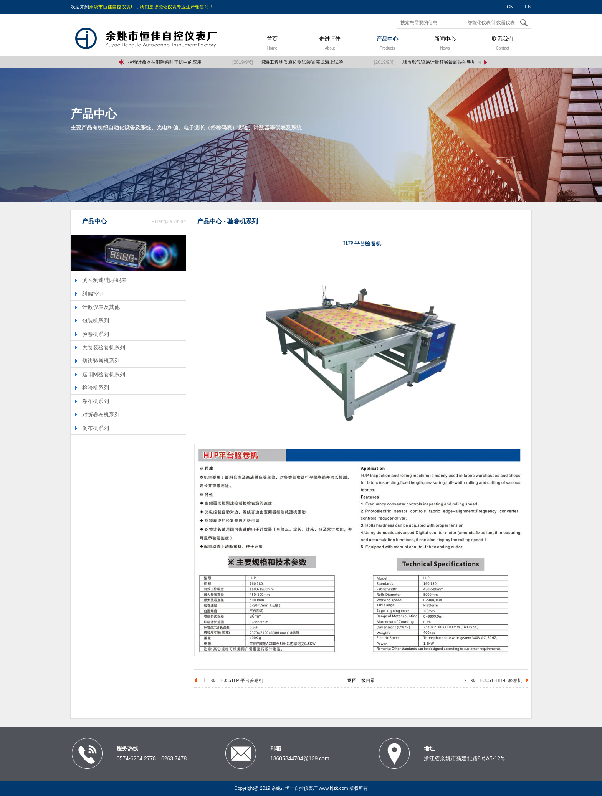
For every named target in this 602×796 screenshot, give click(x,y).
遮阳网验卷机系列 (103, 374)
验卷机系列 (95, 334)
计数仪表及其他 (101, 307)
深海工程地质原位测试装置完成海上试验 (302, 62)
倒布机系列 (95, 428)
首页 (272, 44)
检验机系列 (95, 388)
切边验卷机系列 (101, 361)
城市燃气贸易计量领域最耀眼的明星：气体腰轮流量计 (458, 62)
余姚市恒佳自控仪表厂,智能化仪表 (157, 38)
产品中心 (387, 44)
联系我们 (502, 44)
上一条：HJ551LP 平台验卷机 (232, 680)
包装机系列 (95, 320)
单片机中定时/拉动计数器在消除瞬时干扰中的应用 (151, 62)
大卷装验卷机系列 (103, 347)
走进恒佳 (330, 44)
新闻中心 (445, 44)
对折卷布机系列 (101, 414)
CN (510, 7)
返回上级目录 (361, 680)
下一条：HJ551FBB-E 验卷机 (492, 680)
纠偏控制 (93, 294)
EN (528, 7)
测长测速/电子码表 (104, 280)
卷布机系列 (95, 401)
